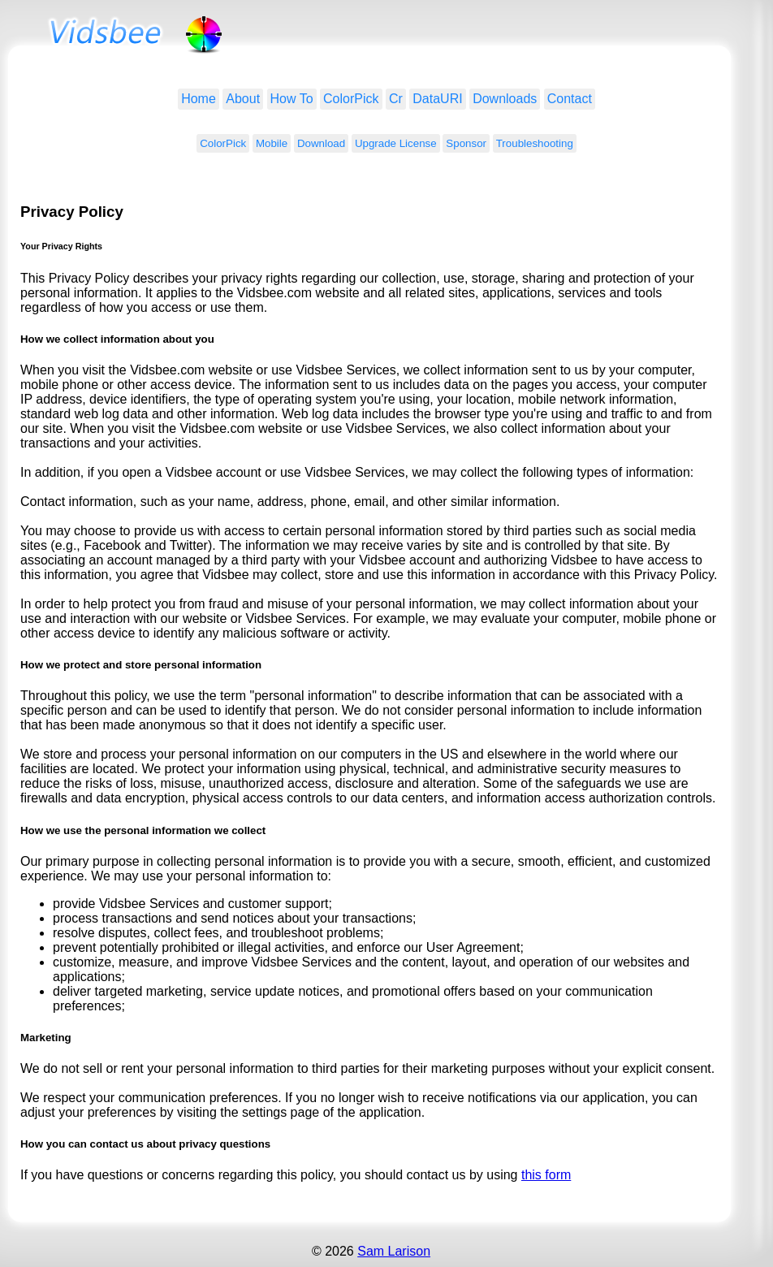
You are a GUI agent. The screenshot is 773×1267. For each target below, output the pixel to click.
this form (546, 1175)
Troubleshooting (534, 143)
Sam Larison (393, 1251)
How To (291, 99)
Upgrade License (396, 143)
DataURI (437, 99)
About (243, 99)
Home (198, 99)
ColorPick (350, 99)
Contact (569, 99)
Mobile (271, 143)
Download (321, 143)
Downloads (505, 99)
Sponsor (466, 143)
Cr (396, 99)
